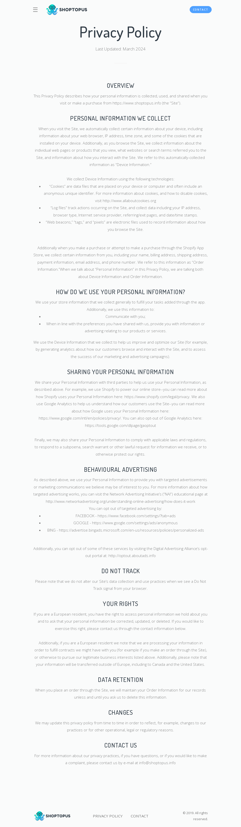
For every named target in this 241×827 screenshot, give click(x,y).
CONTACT (200, 9)
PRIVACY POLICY (108, 815)
